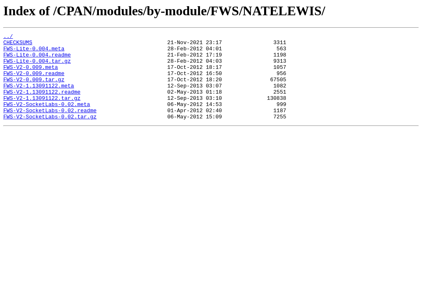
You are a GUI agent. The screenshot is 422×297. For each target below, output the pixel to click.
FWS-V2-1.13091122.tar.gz (41, 111)
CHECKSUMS (17, 44)
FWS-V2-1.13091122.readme (41, 104)
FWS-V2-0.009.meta (30, 74)
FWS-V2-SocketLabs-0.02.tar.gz (49, 133)
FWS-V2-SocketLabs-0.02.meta (46, 119)
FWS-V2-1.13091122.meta (38, 96)
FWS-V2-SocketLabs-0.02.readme (49, 126)
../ (8, 37)
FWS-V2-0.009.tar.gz (33, 89)
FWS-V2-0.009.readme (33, 81)
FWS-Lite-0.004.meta (33, 52)
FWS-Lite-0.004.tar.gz (37, 67)
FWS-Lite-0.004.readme (37, 59)
